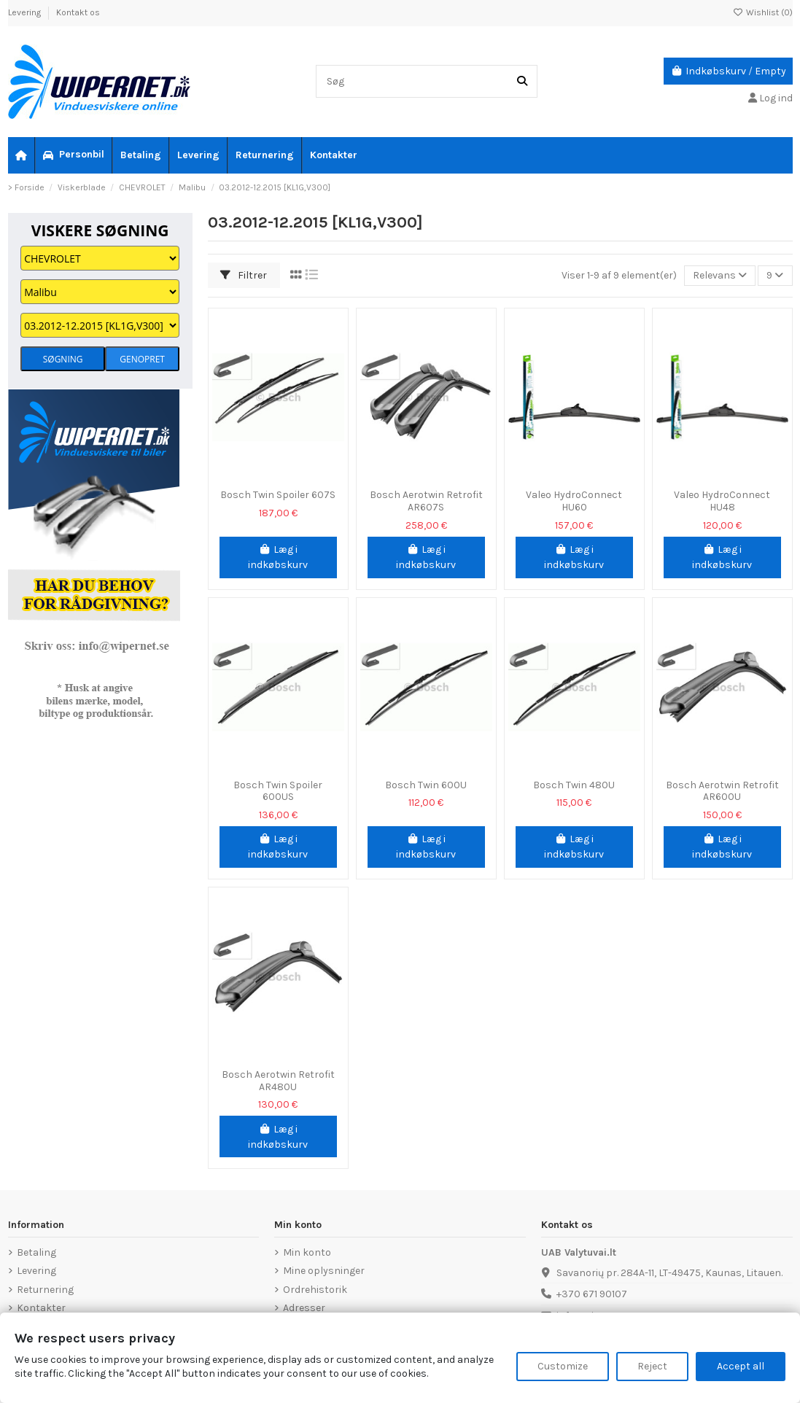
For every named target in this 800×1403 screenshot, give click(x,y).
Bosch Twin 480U (574, 785)
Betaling (36, 1252)
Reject (652, 1366)
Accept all (740, 1366)
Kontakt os (78, 12)
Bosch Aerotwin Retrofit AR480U (278, 1080)
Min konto (307, 1252)
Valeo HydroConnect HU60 (574, 501)
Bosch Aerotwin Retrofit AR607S (426, 501)
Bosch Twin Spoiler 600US (277, 791)
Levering (25, 12)
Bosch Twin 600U (426, 785)
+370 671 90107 (591, 1294)
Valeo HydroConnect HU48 (722, 501)
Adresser (304, 1308)
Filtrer (243, 275)
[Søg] (522, 81)
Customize (562, 1366)
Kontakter (41, 1308)
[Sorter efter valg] (720, 276)
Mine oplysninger (324, 1270)
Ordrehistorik (315, 1289)
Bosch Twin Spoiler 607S (277, 495)
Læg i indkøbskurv (278, 557)
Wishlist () (763, 12)
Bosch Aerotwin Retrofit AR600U (722, 791)
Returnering (45, 1289)
